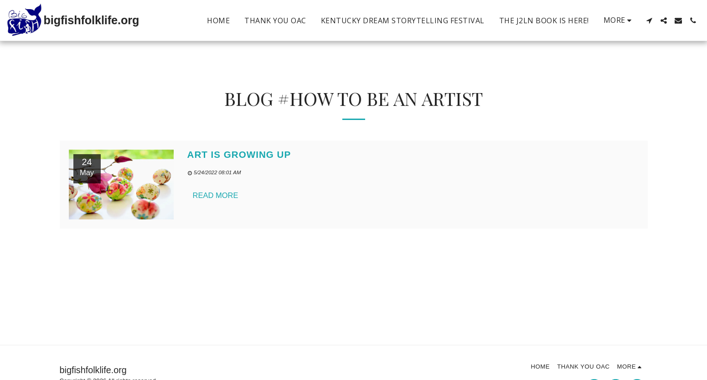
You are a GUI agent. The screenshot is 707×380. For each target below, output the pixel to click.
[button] (649, 20)
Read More (215, 195)
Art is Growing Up (239, 154)
